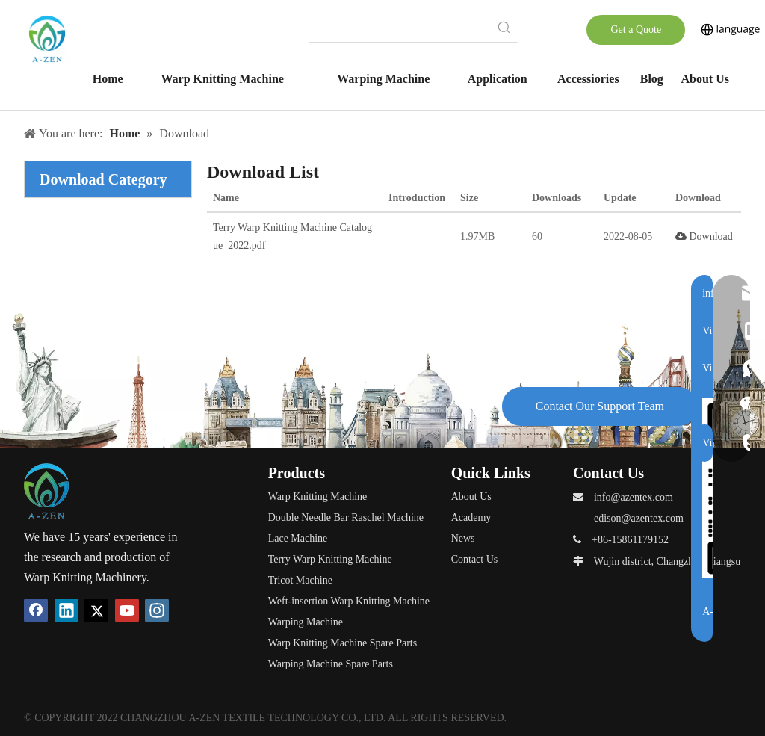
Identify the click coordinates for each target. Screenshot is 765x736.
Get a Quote (635, 29)
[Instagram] (157, 610)
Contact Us (474, 559)
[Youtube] (127, 610)
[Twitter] (96, 610)
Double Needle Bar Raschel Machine (346, 517)
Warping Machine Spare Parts (330, 663)
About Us (471, 496)
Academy (471, 517)
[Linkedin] (66, 610)
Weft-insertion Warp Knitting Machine (349, 601)
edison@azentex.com (639, 518)
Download (704, 236)
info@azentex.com (633, 497)
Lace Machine (298, 538)
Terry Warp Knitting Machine (330, 559)
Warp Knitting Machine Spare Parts (343, 643)
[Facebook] (36, 610)
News (463, 538)
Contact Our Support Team (600, 406)
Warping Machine (305, 622)
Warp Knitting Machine (318, 496)
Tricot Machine (300, 580)
